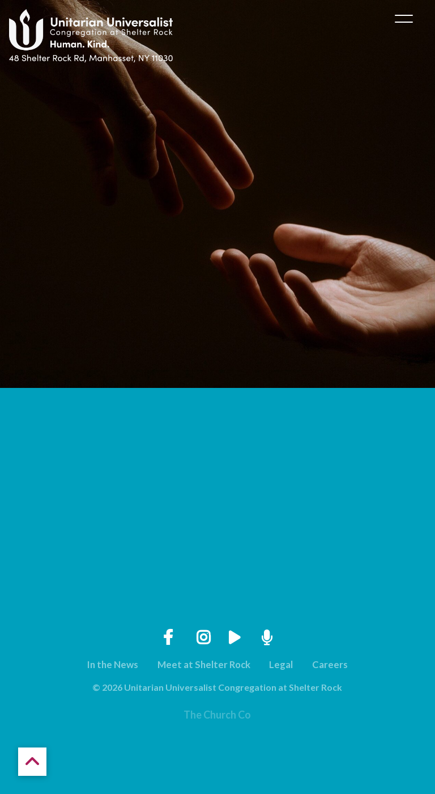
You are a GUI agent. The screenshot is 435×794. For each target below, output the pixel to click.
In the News (112, 664)
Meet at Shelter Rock (203, 664)
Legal (281, 664)
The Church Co (217, 714)
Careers (330, 664)
